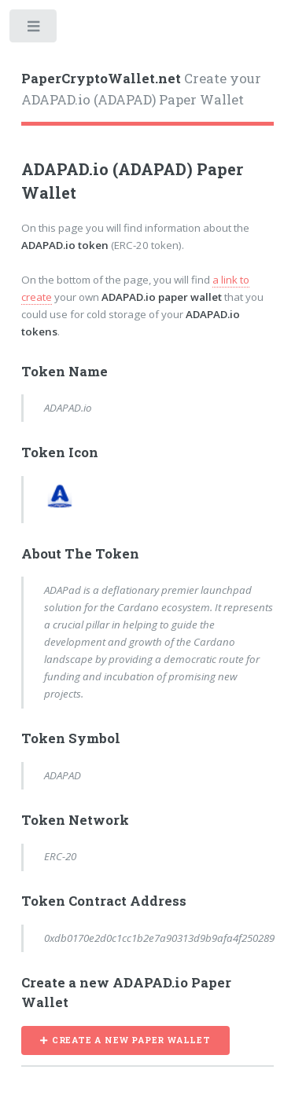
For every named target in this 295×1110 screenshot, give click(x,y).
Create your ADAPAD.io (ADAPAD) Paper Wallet (141, 89)
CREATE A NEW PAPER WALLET (131, 1040)
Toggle (34, 29)
